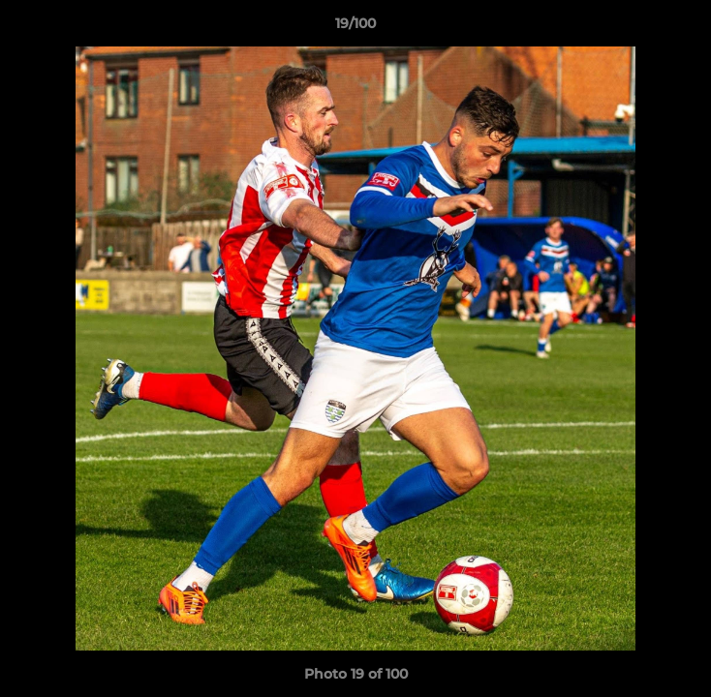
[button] (687, 28)
